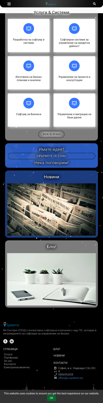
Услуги (8, 354)
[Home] (12, 3)
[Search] (94, 3)
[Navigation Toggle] (9, 4)
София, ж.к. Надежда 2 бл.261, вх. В (75, 370)
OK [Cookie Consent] (51, 398)
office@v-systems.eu (70, 378)
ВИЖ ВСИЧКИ (51, 134)
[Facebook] (5, 341)
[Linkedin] (12, 341)
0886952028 (65, 374)
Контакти (10, 364)
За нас (8, 360)
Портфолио (11, 357)
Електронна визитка (17, 367)
